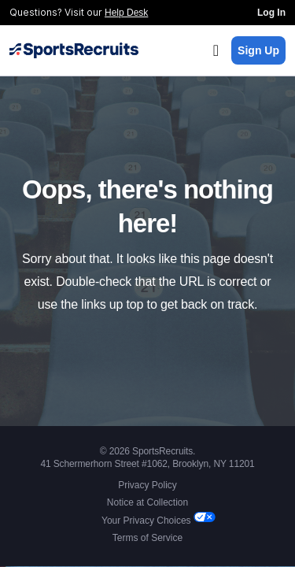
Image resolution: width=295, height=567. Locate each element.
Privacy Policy (147, 485)
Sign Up (258, 50)
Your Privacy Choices (147, 520)
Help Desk (126, 12)
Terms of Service (147, 537)
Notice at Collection (147, 502)
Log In (271, 12)
